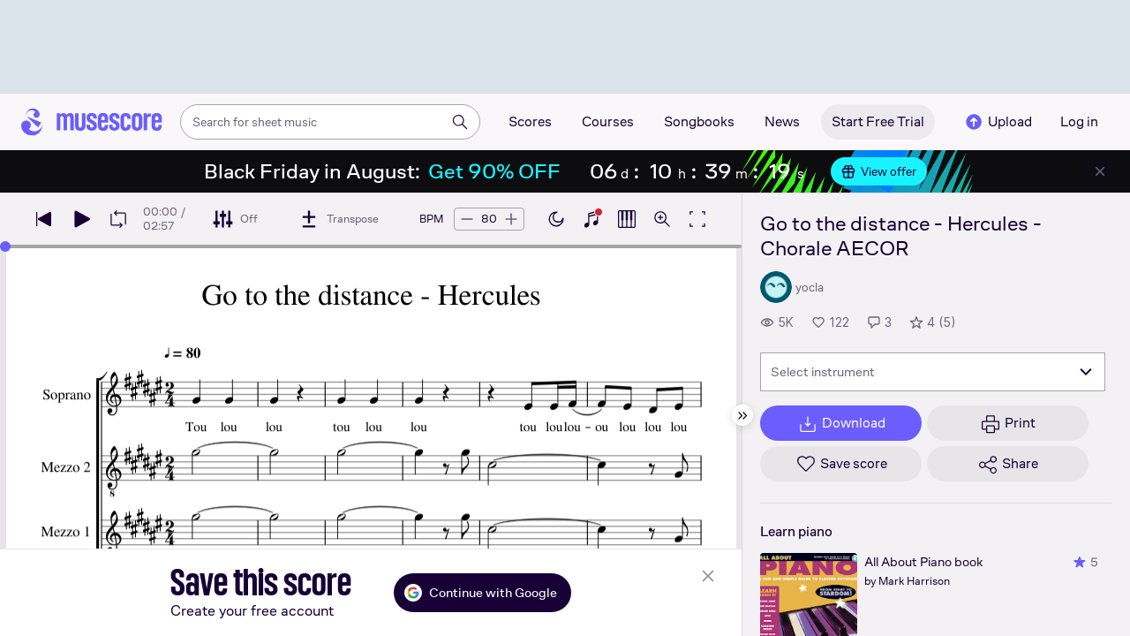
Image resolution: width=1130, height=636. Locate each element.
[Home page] (91, 122)
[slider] (5, 246)
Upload (997, 121)
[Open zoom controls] (662, 219)
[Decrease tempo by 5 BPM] (467, 219)
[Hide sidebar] (742, 415)
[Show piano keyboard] (591, 219)
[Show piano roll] (626, 219)
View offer (878, 171)
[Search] (460, 122)
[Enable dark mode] (556, 219)
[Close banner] (1100, 171)
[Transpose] (338, 219)
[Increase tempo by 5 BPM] (511, 219)
